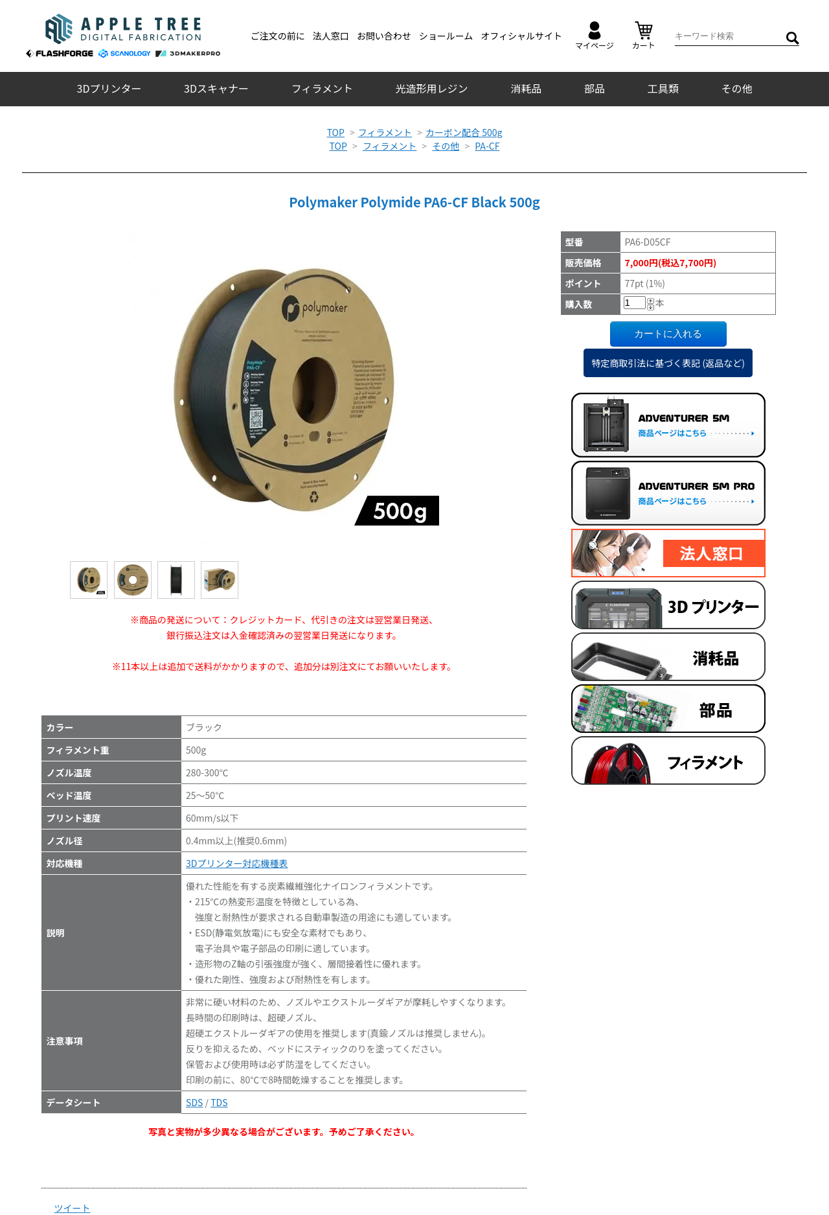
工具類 (663, 88)
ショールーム (446, 35)
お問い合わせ (384, 35)
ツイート (72, 1207)
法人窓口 (331, 35)
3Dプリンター (109, 88)
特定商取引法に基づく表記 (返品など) (668, 362)
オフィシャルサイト (521, 35)
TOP (336, 132)
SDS (194, 1102)
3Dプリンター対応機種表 (237, 863)
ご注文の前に (278, 35)
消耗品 (525, 88)
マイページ (594, 36)
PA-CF (487, 145)
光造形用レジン (432, 88)
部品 (594, 88)
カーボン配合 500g (464, 132)
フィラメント (322, 88)
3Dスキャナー (216, 88)
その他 (736, 88)
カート (643, 36)
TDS (218, 1102)
